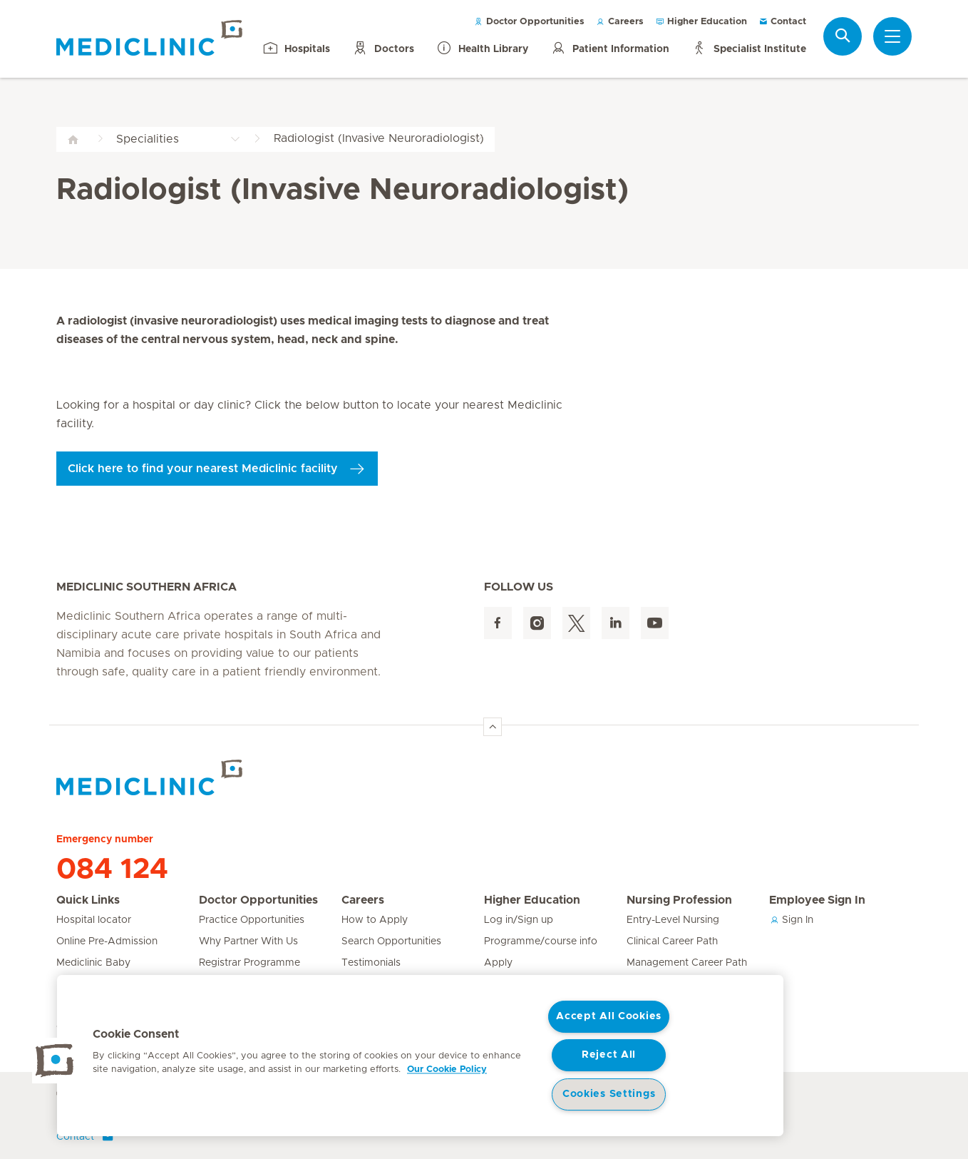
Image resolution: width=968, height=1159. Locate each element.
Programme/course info (540, 941)
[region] (420, 1055)
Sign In (791, 920)
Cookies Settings (609, 1094)
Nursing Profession (679, 900)
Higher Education (701, 21)
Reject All (609, 1055)
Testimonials (371, 963)
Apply (498, 963)
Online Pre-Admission (107, 941)
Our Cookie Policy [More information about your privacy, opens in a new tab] (447, 1069)
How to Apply (374, 920)
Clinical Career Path (672, 941)
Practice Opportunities (251, 920)
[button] (55, 1060)
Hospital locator (93, 920)
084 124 (112, 869)
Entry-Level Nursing (673, 920)
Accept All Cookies (608, 1016)
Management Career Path (687, 963)
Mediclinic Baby (93, 963)
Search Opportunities (391, 941)
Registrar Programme (249, 963)
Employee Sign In (817, 900)
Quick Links (88, 900)
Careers (620, 21)
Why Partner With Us (248, 941)
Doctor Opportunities (529, 21)
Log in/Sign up (518, 920)
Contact (782, 21)
